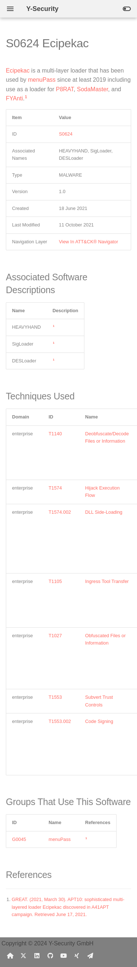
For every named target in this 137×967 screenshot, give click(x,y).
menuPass (42, 80)
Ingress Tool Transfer (107, 581)
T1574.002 (60, 512)
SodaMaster (92, 89)
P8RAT (65, 89)
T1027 (55, 635)
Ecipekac (18, 70)
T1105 (55, 581)
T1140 (55, 433)
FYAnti (14, 98)
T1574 (55, 488)
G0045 (19, 839)
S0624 (65, 134)
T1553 (55, 697)
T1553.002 (60, 721)
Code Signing (99, 721)
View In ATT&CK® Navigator (88, 241)
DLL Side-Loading (103, 512)
